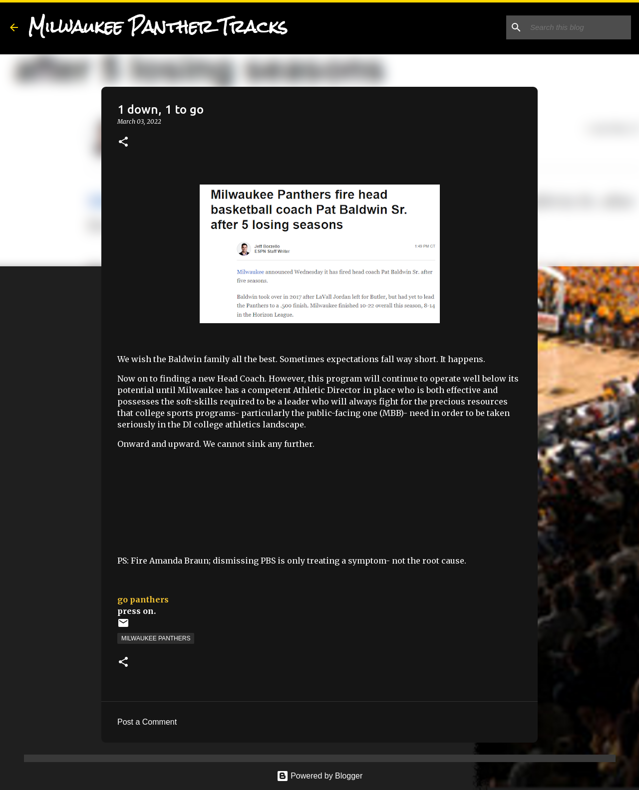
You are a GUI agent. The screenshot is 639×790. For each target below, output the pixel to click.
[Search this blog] (578, 27)
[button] (123, 142)
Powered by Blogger (320, 776)
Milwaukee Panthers (155, 638)
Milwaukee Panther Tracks (158, 27)
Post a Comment (147, 722)
